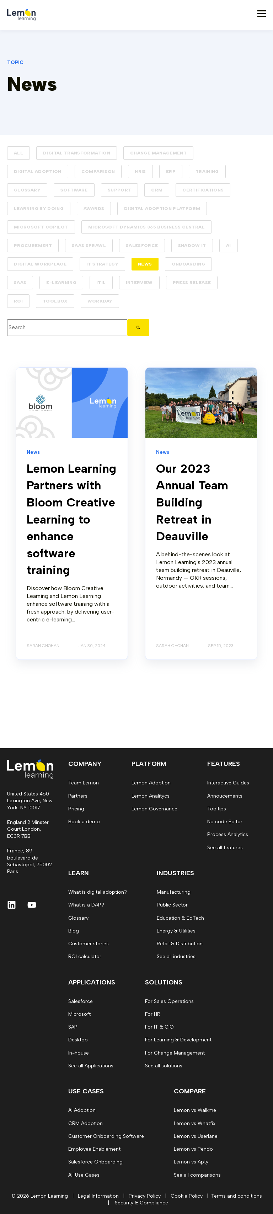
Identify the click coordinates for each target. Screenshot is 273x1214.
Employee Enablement (94, 1149)
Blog (73, 931)
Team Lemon (83, 783)
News (145, 264)
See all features (225, 848)
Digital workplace (40, 264)
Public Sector (172, 905)
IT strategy (102, 264)
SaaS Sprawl (89, 245)
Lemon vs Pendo (193, 1149)
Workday (100, 301)
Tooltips (216, 809)
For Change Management (175, 1053)
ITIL (101, 282)
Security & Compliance (141, 1203)
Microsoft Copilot (41, 227)
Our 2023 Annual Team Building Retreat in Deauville (192, 502)
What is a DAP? (86, 905)
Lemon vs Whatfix (194, 1123)
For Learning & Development (178, 1040)
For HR (152, 1014)
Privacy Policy (145, 1196)
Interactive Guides (228, 783)
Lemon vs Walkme (195, 1110)
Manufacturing (174, 892)
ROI (18, 301)
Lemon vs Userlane (196, 1136)
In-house (78, 1053)
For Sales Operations (169, 1001)
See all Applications (90, 1066)
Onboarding (188, 264)
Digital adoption (37, 171)
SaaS (20, 282)
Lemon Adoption (151, 783)
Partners (77, 796)
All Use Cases (84, 1175)
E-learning (61, 282)
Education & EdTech (180, 918)
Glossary (27, 190)
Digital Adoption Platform (162, 208)
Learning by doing (39, 208)
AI (228, 245)
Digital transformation (76, 153)
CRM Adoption (85, 1123)
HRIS (140, 171)
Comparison (98, 171)
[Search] (138, 327)
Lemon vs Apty (191, 1162)
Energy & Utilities (176, 931)
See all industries (176, 956)
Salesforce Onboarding (95, 1162)
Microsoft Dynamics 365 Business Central (146, 227)
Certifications (203, 190)
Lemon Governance (154, 809)
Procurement (33, 245)
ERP (171, 171)
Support (120, 190)
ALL (18, 153)
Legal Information (98, 1196)
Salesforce (142, 245)
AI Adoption (82, 1110)
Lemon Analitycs (151, 796)
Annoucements (224, 796)
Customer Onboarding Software (106, 1136)
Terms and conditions (236, 1196)
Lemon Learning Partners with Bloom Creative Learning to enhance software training (71, 519)
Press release (192, 282)
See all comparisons (197, 1175)
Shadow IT (192, 245)
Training (207, 171)
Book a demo (84, 822)
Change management (158, 153)
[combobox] (67, 327)
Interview (139, 282)
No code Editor (224, 822)
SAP (72, 1027)
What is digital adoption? (97, 892)
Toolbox (55, 301)
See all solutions (163, 1066)
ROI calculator (84, 956)
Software (74, 190)
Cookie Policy (187, 1196)
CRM (156, 190)
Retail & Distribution (180, 944)
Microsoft (79, 1014)
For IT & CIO (159, 1027)
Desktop (78, 1040)
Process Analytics (227, 834)
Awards (94, 208)
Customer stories (88, 944)
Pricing (76, 809)
